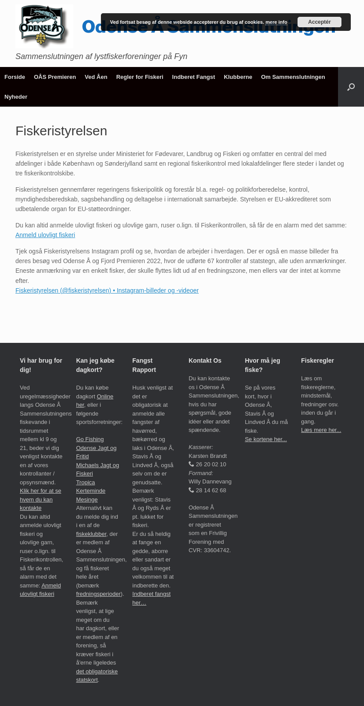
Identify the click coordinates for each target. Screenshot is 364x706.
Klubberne (238, 77)
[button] (351, 87)
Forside (14, 77)
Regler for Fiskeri (139, 77)
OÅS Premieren (55, 77)
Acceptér (319, 22)
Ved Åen (96, 77)
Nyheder (15, 96)
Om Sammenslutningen (293, 77)
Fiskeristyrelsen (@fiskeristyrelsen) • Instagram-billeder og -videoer (107, 290)
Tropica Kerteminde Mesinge (90, 491)
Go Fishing (90, 439)
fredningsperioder (98, 594)
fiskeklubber (91, 534)
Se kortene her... (266, 439)
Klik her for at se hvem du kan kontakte (40, 499)
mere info (276, 22)
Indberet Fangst (193, 77)
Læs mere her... (321, 430)
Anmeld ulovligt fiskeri (45, 234)
